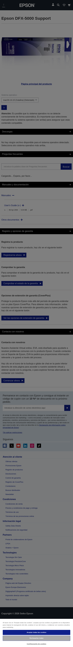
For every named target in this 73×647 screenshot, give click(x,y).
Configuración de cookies (36, 644)
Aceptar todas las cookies (36, 632)
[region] (36, 633)
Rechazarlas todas (36, 638)
